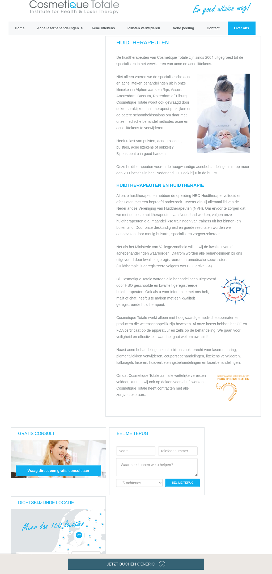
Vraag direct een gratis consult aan (58, 471)
